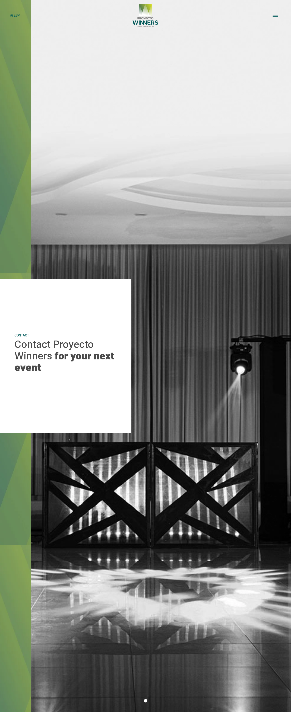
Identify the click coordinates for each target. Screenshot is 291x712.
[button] (145, 700)
